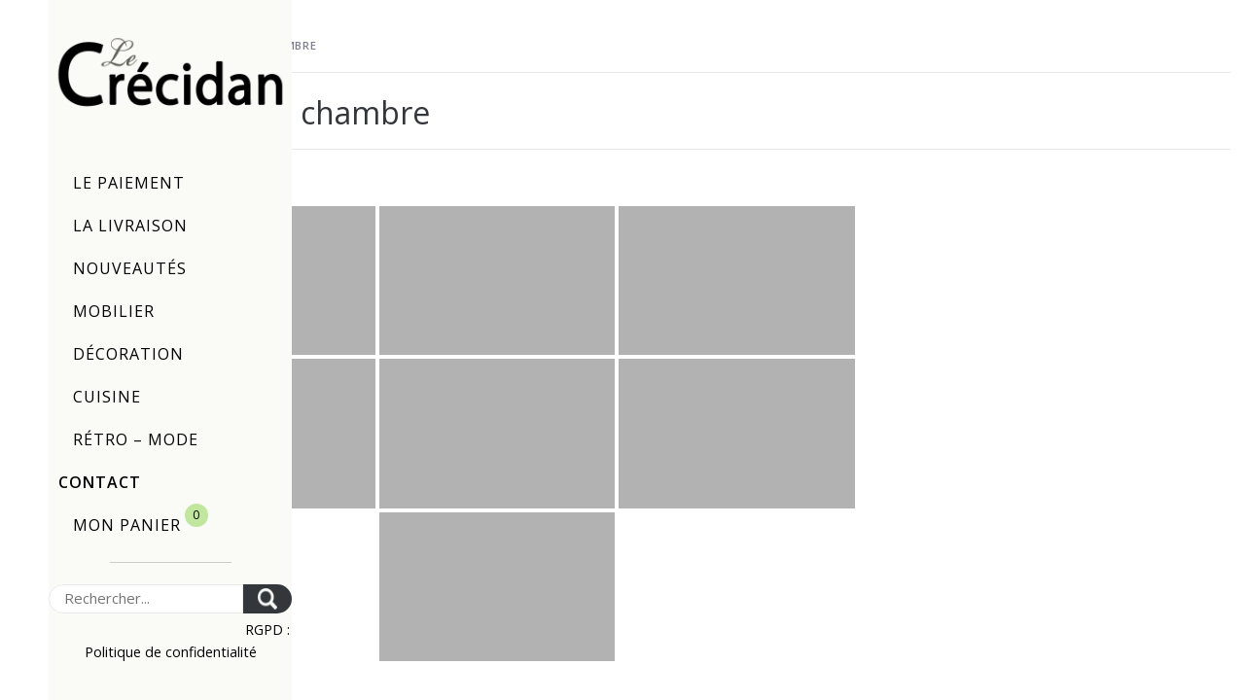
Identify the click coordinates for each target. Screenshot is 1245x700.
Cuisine (107, 396)
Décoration (128, 354)
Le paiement (129, 182)
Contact (99, 482)
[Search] (146, 598)
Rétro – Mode (135, 439)
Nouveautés (130, 268)
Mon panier (140, 520)
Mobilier (114, 311)
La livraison (130, 225)
